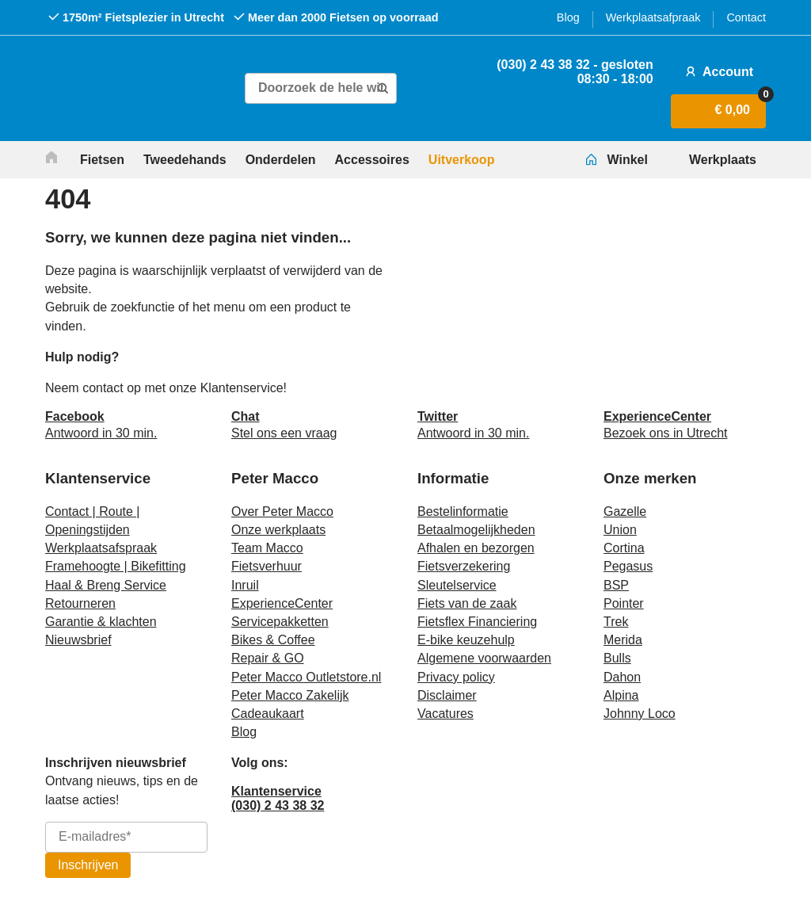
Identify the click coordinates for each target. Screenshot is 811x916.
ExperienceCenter (282, 603)
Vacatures (445, 713)
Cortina (624, 548)
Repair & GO (267, 658)
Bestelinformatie (462, 511)
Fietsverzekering (463, 566)
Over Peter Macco (282, 511)
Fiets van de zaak (466, 603)
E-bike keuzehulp (466, 640)
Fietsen (102, 159)
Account (717, 71)
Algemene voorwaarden (484, 658)
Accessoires (372, 159)
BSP (616, 585)
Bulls (617, 658)
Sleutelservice (457, 585)
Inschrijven (88, 865)
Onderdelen (281, 159)
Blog (568, 17)
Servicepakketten (280, 621)
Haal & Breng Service (105, 585)
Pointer (623, 603)
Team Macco (267, 548)
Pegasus (628, 566)
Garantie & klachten (101, 621)
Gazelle (624, 511)
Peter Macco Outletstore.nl (306, 677)
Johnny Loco (639, 713)
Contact (746, 17)
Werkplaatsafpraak (653, 17)
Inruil (245, 585)
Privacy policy (456, 677)
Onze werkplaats (278, 529)
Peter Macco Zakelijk (290, 695)
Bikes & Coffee (273, 640)
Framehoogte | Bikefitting (115, 566)
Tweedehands (185, 159)
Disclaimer (447, 695)
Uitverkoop (461, 159)
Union (620, 529)
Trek (615, 621)
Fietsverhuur (266, 566)
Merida (622, 640)
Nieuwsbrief (78, 640)
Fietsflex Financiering (477, 621)
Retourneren (80, 603)
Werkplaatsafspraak (101, 548)
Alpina (620, 695)
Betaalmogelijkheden (476, 529)
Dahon (622, 677)
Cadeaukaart (267, 713)
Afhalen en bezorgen (476, 548)
